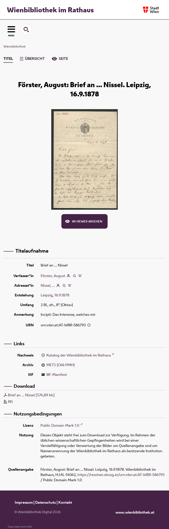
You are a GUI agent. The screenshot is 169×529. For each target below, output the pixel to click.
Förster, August (53, 275)
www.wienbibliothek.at (135, 512)
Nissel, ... (48, 285)
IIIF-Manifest (56, 374)
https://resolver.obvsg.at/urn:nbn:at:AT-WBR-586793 (120, 474)
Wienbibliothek (15, 46)
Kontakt (65, 502)
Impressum (24, 502)
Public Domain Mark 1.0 (59, 425)
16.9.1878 (61, 295)
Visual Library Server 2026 (20, 526)
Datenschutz (45, 502)
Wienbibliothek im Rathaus (50, 9)
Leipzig (47, 295)
